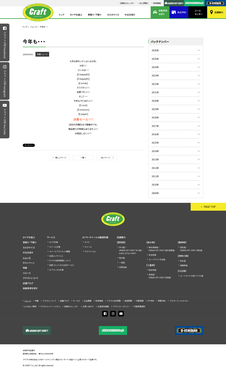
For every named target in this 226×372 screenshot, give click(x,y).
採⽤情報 (157, 3)
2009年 (155, 193)
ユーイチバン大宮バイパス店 (191, 275)
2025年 (155, 58)
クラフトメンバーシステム (50, 306)
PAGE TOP (210, 206)
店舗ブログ (28, 283)
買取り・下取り (94, 14)
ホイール (88, 246)
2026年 (155, 50)
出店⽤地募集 (103, 306)
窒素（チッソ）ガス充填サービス (61, 265)
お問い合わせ (88, 306)
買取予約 (162, 300)
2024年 (155, 67)
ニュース (33, 26)
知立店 (122, 257)
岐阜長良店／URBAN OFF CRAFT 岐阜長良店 (162, 249)
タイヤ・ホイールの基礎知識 (95, 237)
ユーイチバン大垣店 (157, 259)
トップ (61, 14)
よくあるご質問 (30, 306)
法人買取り (143, 3)
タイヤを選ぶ (76, 14)
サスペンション (90, 251)
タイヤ (87, 242)
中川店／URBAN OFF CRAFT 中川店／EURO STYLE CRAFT (131, 250)
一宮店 (122, 262)
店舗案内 (218, 12)
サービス (51, 237)
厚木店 (183, 260)
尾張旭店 (123, 267)
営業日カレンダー (127, 3)
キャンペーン (29, 262)
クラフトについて (30, 278)
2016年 (155, 134)
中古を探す (130, 14)
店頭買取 (128, 300)
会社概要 (87, 300)
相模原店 (184, 265)
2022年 (155, 84)
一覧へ (83, 157)
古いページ (105, 157)
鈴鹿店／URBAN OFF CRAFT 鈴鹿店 (160, 276)
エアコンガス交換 (56, 269)
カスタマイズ (113, 14)
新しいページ (60, 157)
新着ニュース (42, 54)
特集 (25, 267)
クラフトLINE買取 (114, 300)
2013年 (155, 159)
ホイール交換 (54, 246)
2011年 (155, 176)
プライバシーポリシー (121, 306)
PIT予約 (151, 300)
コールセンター (199, 12)
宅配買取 (140, 300)
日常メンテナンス (56, 256)
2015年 (155, 142)
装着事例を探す (163, 12)
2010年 (155, 184)
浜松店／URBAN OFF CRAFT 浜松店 (191, 249)
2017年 (155, 126)
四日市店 (152, 270)
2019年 (155, 109)
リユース (27, 273)
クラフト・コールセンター (179, 300)
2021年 (155, 92)
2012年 (155, 167)
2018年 (155, 117)
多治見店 (152, 254)
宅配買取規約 (139, 306)
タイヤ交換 (53, 242)
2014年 (155, 151)
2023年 (155, 75)
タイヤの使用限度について (60, 260)
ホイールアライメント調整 (59, 251)
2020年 (155, 100)
